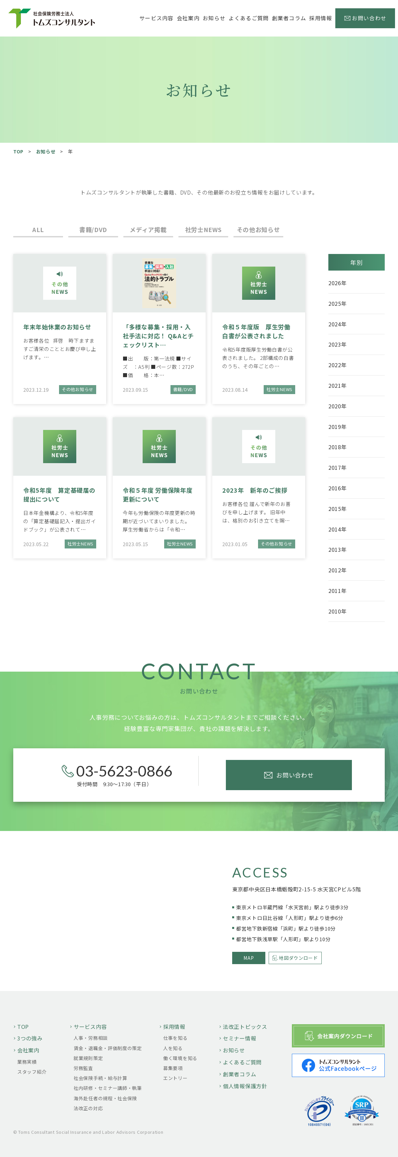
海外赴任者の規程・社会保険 (105, 1098)
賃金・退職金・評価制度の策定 (108, 1048)
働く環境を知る (180, 1058)
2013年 (337, 549)
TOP (18, 151)
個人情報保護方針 (245, 1086)
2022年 (337, 365)
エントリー (175, 1078)
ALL (38, 229)
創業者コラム (289, 18)
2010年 (337, 611)
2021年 (337, 385)
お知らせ (214, 18)
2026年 (337, 283)
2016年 (337, 488)
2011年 (337, 591)
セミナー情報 (239, 1038)
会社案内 (28, 1050)
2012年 (337, 570)
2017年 (337, 467)
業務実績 (27, 1061)
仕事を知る (175, 1037)
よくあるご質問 (249, 18)
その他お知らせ (258, 229)
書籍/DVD (93, 229)
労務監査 (83, 1068)
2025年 (337, 303)
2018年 (337, 447)
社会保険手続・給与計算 (100, 1078)
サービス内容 (90, 1027)
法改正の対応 (88, 1108)
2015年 (337, 509)
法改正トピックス (245, 1027)
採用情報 (174, 1027)
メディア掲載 (148, 229)
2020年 (337, 406)
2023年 (337, 344)
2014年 (337, 529)
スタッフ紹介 (31, 1071)
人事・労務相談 (91, 1037)
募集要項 (173, 1068)
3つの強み (30, 1038)
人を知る (173, 1048)
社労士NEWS (203, 229)
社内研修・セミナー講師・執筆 (108, 1088)
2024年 (337, 324)
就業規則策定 (88, 1058)
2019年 (337, 427)
